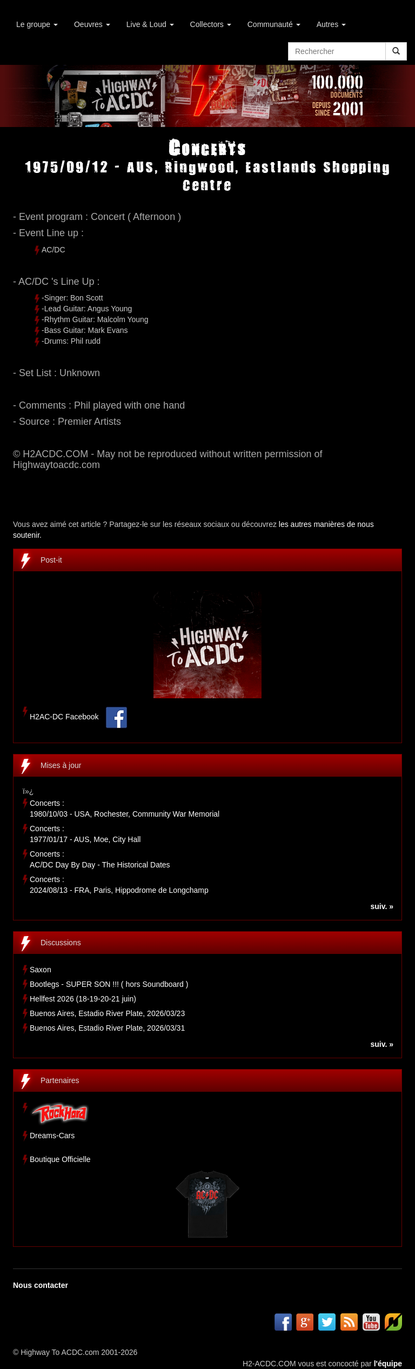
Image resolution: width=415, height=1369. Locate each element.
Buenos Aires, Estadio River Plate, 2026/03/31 (107, 1028)
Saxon (40, 969)
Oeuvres (92, 24)
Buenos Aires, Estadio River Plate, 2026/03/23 (107, 1013)
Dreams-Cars (52, 1135)
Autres (331, 24)
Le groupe (37, 24)
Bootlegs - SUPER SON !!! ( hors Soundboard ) (109, 984)
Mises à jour (61, 765)
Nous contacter (40, 1285)
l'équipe (388, 1363)
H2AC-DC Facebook (64, 717)
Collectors (210, 24)
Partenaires (60, 1080)
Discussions (61, 942)
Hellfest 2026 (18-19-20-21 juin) (83, 998)
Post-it (51, 560)
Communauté (273, 24)
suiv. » (381, 906)
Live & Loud (150, 24)
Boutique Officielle (60, 1159)
